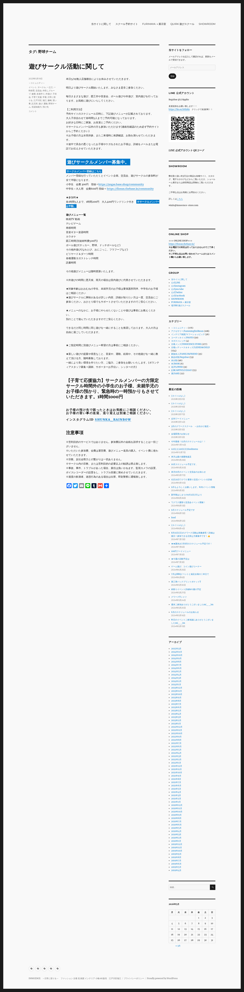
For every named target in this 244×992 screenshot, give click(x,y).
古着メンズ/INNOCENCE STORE (186, 344)
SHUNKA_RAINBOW (113, 419)
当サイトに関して (101, 24)
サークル (42, 87)
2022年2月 (176, 759)
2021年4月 (176, 792)
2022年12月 (176, 727)
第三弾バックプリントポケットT (186, 581)
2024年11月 (176, 652)
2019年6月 (176, 864)
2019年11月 (176, 847)
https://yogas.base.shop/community (121, 184)
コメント (33, 111)
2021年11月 (176, 769)
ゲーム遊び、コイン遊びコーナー (186, 566)
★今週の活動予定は (180, 559)
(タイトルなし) (178, 396)
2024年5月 (176, 671)
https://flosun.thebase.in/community (130, 188)
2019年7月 (176, 860)
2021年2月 (176, 798)
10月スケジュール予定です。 (184, 464)
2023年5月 (176, 710)
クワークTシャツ (179, 597)
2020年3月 (176, 834)
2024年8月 (176, 661)
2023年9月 (176, 697)
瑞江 (45, 100)
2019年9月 (176, 854)
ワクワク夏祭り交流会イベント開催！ (188, 502)
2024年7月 (176, 665)
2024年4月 (176, 674)
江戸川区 (38, 100)
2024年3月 (176, 678)
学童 (45, 97)
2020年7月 (176, 821)
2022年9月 (176, 736)
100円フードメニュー (181, 551)
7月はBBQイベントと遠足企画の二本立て (190, 574)
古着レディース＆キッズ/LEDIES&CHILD (190, 347)
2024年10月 (176, 655)
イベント (33, 87)
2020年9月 (176, 815)
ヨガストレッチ (178, 341)
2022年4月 (176, 753)
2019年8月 (176, 857)
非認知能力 (37, 107)
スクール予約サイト (126, 24)
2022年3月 (176, 756)
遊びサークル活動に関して (66, 66)
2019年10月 (176, 850)
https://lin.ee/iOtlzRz (179, 109)
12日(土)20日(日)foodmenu (184, 449)
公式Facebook (178, 295)
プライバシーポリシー (134, 978)
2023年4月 (176, 714)
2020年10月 (176, 811)
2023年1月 (176, 723)
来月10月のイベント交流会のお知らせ (188, 472)
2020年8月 (176, 818)
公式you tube (177, 289)
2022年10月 (176, 733)
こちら (180, 198)
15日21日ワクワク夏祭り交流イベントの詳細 (191, 479)
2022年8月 (176, 740)
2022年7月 (176, 743)
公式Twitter (177, 292)
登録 (172, 76)
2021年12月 (176, 766)
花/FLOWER (177, 367)
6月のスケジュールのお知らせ (185, 612)
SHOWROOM (207, 24)
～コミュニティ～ (37, 83)
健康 (34, 94)
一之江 (50, 87)
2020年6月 (176, 824)
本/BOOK (175, 363)
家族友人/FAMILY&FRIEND (184, 354)
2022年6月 (176, 746)
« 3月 (178, 945)
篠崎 (50, 100)
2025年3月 (176, 648)
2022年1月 (176, 762)
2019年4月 (176, 870)
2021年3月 (176, 795)
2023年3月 (176, 717)
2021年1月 (176, 802)
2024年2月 (176, 681)
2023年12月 (176, 687)
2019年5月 (176, 867)
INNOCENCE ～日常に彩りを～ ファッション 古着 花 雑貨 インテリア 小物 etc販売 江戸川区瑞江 (75, 978)
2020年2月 (176, 837)
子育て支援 (37, 97)
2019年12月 (176, 844)
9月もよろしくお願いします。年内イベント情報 (193, 487)
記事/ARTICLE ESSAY (181, 370)
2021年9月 (176, 775)
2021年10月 (176, 772)
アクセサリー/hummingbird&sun (187, 331)
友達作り (41, 94)
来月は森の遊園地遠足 (181, 456)
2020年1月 (176, 841)
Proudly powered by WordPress (162, 978)
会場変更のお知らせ (180, 434)
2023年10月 (176, 694)
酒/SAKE (175, 373)
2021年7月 (176, 782)
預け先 (46, 107)
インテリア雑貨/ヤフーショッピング (187, 334)
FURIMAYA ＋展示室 (154, 24)
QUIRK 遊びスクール (182, 24)
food (173, 517)
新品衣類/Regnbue (180, 357)
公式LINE (175, 282)
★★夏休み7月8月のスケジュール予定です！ (191, 543)
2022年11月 (176, 730)
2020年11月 (176, 808)
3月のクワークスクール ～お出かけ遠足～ (191, 426)
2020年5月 (176, 828)
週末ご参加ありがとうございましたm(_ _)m (192, 604)
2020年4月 (176, 831)
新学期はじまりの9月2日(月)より (186, 494)
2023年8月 (176, 700)
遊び (41, 103)
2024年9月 (176, 658)
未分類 (174, 360)
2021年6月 (176, 785)
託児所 (35, 103)
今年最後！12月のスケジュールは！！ (188, 441)
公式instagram (178, 286)
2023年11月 (176, 691)
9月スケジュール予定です (183, 510)
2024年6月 (176, 668)
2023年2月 (176, 720)
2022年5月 (176, 749)
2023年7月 (176, 704)
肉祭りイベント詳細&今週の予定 (186, 589)
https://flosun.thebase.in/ (182, 244)
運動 (46, 103)
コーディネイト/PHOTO (182, 337)
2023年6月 (176, 707)
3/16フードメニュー (180, 418)
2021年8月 (176, 779)
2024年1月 (176, 684)
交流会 (39, 90)
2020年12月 (176, 805)
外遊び (49, 94)
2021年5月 (176, 789)
